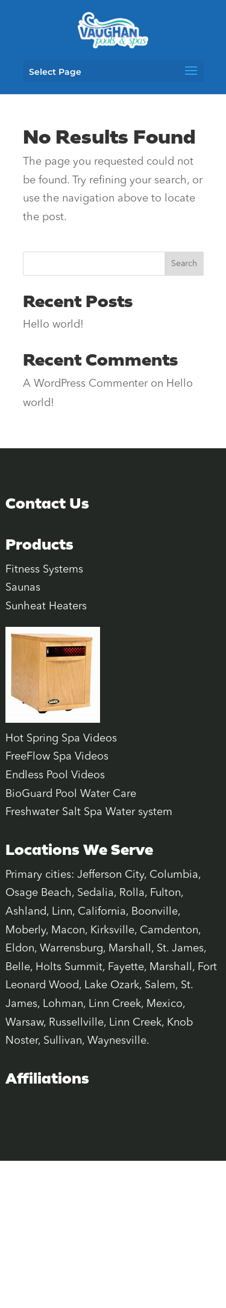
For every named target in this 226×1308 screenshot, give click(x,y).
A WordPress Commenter (85, 383)
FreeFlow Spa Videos (56, 756)
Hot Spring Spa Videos (61, 738)
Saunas (22, 587)
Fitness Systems (44, 569)
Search (184, 263)
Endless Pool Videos (55, 775)
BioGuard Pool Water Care (70, 794)
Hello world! (53, 324)
